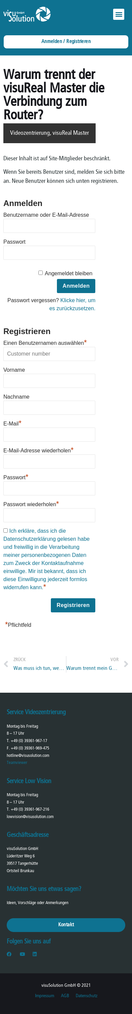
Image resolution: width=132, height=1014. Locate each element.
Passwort (14, 242)
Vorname (14, 370)
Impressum (44, 996)
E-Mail (12, 423)
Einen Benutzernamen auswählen (45, 342)
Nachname (16, 397)
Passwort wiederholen (31, 503)
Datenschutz (86, 996)
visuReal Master (71, 133)
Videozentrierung (30, 133)
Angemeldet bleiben (68, 273)
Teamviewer (17, 763)
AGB (65, 996)
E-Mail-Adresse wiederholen (38, 449)
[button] (118, 14)
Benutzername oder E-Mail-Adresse (46, 215)
